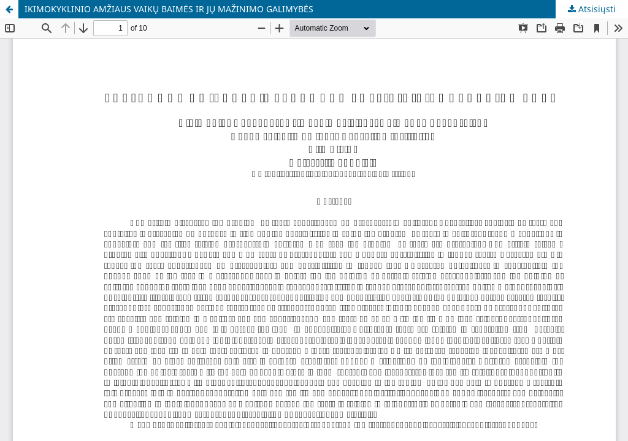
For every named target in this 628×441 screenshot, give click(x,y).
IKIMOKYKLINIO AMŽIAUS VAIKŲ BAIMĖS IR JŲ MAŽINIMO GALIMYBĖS (169, 9)
